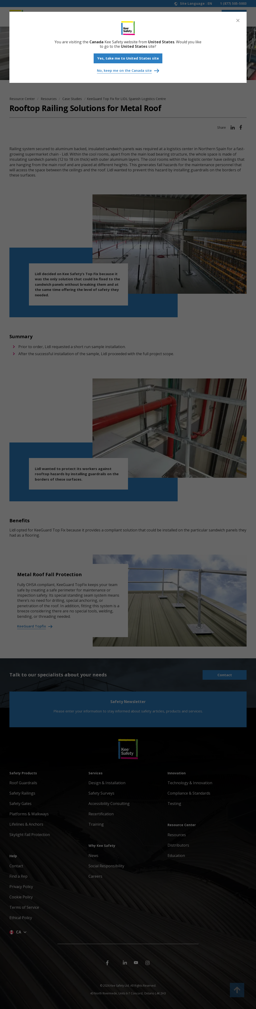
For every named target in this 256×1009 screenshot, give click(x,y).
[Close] (238, 20)
